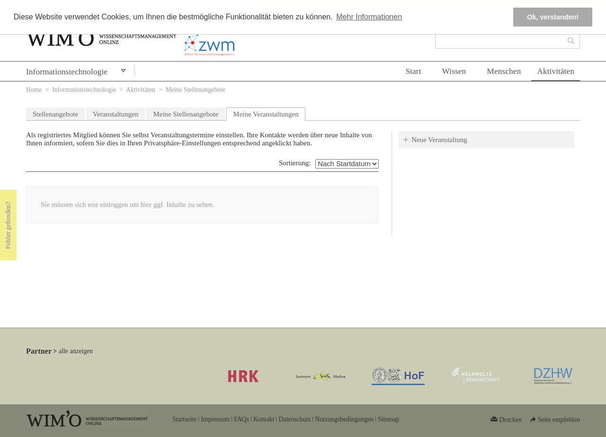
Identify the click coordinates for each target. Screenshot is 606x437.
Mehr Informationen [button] (369, 17)
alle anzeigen (76, 351)
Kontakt (263, 419)
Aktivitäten (555, 71)
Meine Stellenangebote (185, 114)
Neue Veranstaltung (439, 139)
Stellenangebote (55, 114)
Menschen (504, 71)
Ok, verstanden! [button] (553, 17)
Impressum (215, 419)
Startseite (184, 419)
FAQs (241, 419)
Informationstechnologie (66, 71)
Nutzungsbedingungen (344, 419)
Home (34, 89)
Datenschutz (294, 419)
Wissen (454, 71)
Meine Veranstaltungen (269, 113)
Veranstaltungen (116, 114)
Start (413, 71)
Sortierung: (295, 163)
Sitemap (388, 419)
